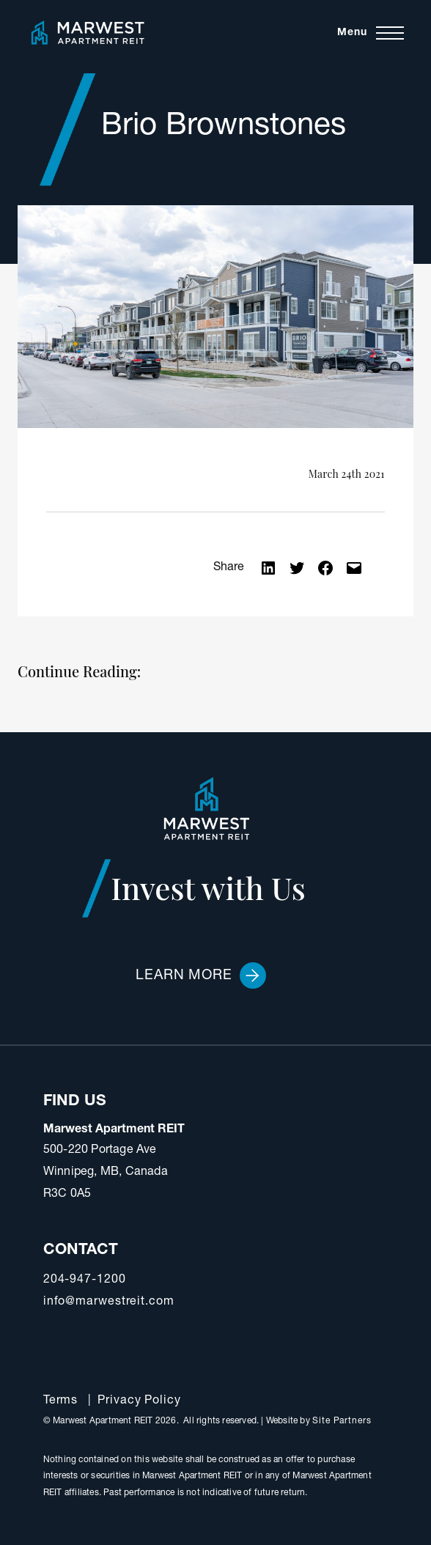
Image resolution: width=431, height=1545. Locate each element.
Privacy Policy (139, 1401)
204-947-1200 (84, 1280)
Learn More (201, 975)
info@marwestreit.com (108, 1302)
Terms (60, 1401)
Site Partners (342, 1421)
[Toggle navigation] (370, 33)
